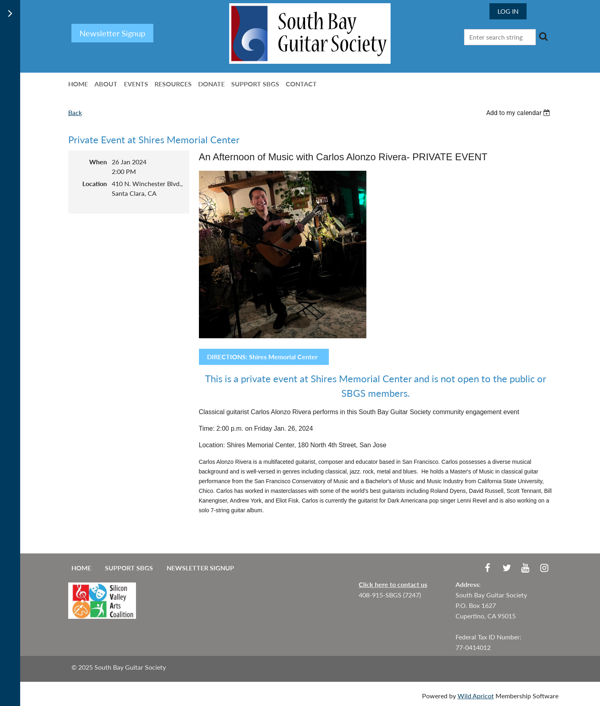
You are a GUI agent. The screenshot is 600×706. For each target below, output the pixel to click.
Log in (508, 11)
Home (81, 568)
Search (543, 36)
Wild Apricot (476, 696)
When (98, 162)
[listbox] (519, 113)
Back (75, 112)
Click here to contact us (393, 584)
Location (94, 183)
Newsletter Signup (200, 568)
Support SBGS (129, 568)
